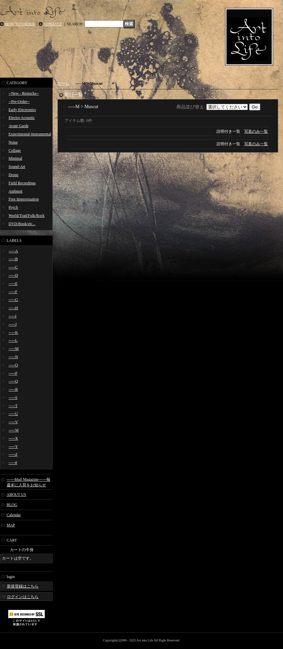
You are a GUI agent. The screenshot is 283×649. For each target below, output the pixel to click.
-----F (13, 292)
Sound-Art (17, 166)
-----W (14, 430)
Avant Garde (19, 126)
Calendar (14, 515)
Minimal (15, 158)
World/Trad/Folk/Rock (26, 215)
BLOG (12, 504)
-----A (13, 251)
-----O (13, 365)
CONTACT (53, 24)
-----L (13, 340)
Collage (15, 150)
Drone (13, 175)
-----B (13, 259)
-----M (14, 348)
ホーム (63, 83)
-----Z (13, 454)
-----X (13, 438)
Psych (13, 207)
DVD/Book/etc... (22, 223)
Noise (13, 142)
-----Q (13, 381)
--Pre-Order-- (19, 101)
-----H (13, 308)
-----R (13, 389)
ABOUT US (16, 494)
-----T (13, 406)
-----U (13, 413)
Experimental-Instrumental (30, 134)
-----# (13, 462)
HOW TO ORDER (20, 24)
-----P (13, 373)
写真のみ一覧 (256, 131)
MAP (11, 525)
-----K (13, 332)
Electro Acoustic (22, 117)
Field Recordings (22, 183)
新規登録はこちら (23, 586)
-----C (13, 267)
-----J (13, 324)
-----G (13, 299)
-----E (13, 283)
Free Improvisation (24, 199)
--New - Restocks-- (24, 93)
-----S (13, 397)
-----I (12, 316)
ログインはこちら (23, 596)
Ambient (15, 191)
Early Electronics (22, 109)
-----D (13, 275)
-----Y (13, 446)
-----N (13, 357)
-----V (13, 422)
